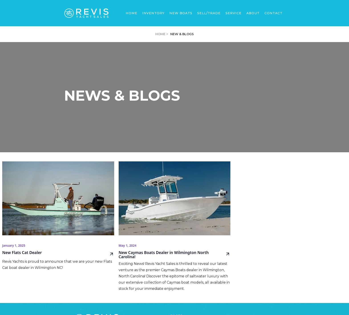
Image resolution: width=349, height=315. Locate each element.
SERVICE (233, 13)
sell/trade (209, 13)
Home (131, 13)
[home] (86, 13)
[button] (180, 13)
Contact (273, 13)
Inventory (153, 13)
